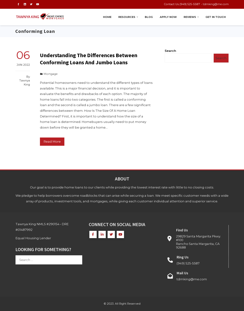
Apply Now (168, 17)
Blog (149, 17)
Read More (52, 141)
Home (107, 17)
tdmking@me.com (216, 4)
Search (170, 51)
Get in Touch (216, 17)
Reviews (191, 17)
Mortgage (51, 74)
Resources (128, 17)
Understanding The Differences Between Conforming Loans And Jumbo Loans (88, 59)
